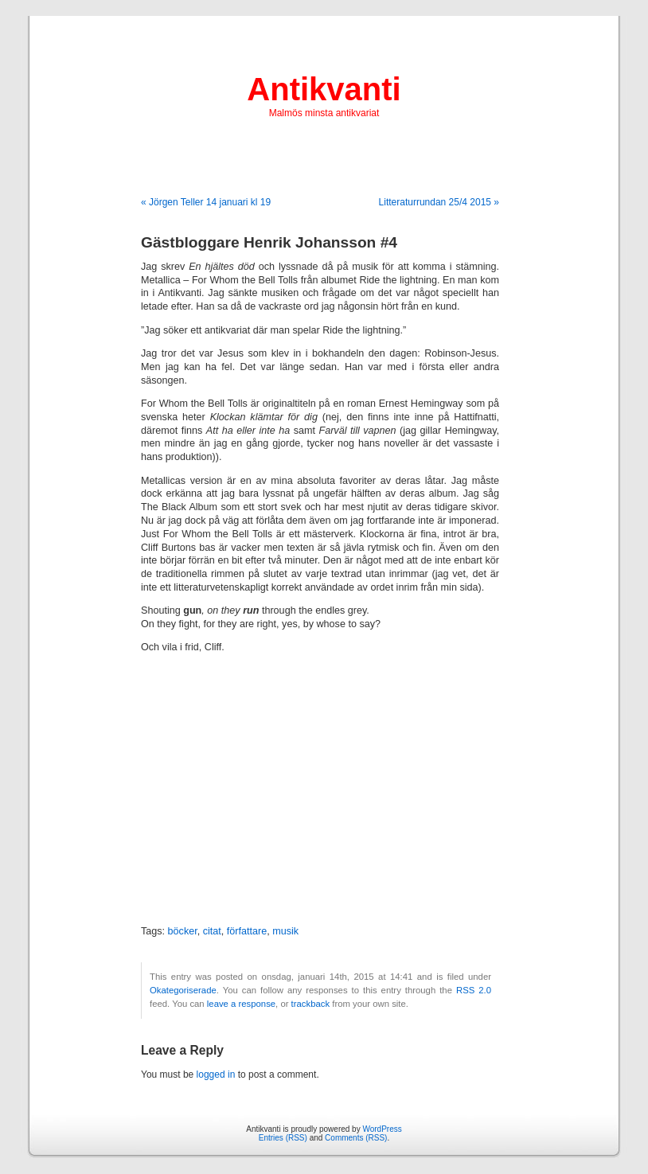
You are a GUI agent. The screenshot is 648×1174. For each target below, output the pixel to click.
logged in (216, 1074)
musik (285, 931)
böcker (182, 931)
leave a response (241, 1003)
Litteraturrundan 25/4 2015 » (439, 202)
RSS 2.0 (473, 990)
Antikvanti (323, 89)
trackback (310, 1003)
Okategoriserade (183, 990)
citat (212, 931)
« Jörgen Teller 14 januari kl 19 (206, 202)
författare (247, 931)
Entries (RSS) (283, 1137)
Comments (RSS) (356, 1137)
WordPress (381, 1129)
